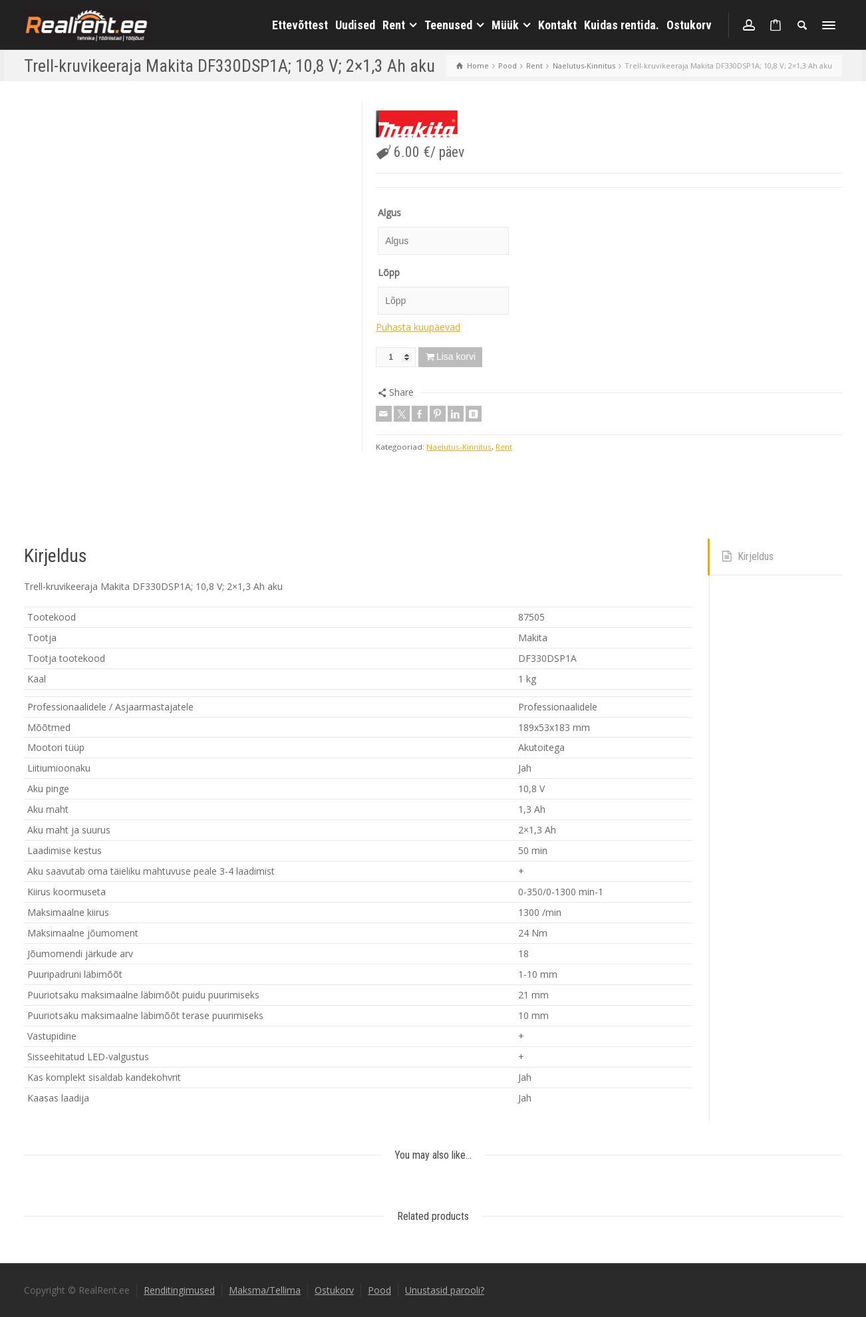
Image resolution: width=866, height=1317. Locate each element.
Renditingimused (179, 1290)
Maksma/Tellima (265, 1290)
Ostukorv (334, 1290)
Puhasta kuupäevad (418, 327)
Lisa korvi (456, 356)
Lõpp (389, 272)
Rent (504, 447)
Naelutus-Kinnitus (459, 447)
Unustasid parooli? (444, 1290)
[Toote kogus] (396, 357)
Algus (389, 212)
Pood (379, 1290)
